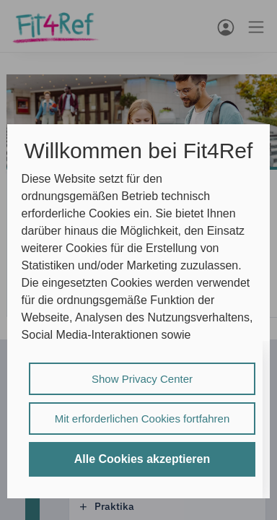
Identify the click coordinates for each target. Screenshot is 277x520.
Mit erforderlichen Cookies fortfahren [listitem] (142, 418)
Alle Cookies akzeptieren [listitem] (142, 459)
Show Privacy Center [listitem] (142, 379)
